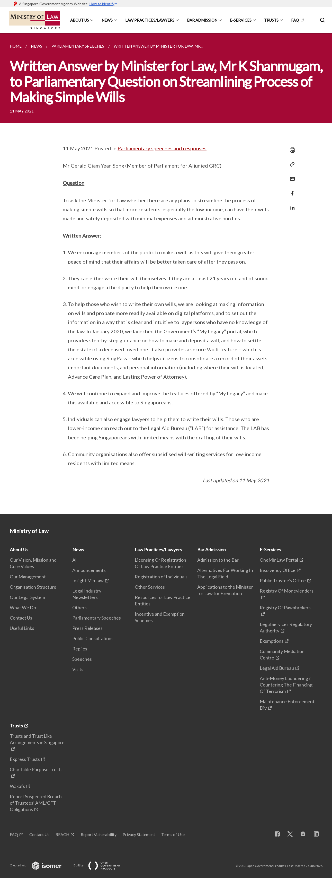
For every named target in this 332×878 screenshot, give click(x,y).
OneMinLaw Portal (279, 560)
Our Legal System (27, 597)
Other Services (150, 587)
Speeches (82, 659)
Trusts (271, 20)
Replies (79, 648)
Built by (101, 865)
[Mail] (291, 175)
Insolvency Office (277, 570)
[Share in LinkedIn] (291, 204)
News (107, 20)
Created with (40, 865)
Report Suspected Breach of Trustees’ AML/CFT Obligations (36, 803)
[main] (166, 273)
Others (79, 607)
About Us (79, 20)
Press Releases (87, 628)
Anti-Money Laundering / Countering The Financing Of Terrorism (286, 684)
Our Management (28, 576)
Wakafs (17, 786)
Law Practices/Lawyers (149, 20)
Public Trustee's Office (283, 580)
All (74, 560)
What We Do (23, 607)
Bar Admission (202, 20)
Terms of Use (173, 834)
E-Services (241, 20)
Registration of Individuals (161, 576)
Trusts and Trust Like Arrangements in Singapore (37, 739)
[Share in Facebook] (291, 190)
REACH (62, 834)
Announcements (89, 570)
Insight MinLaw (88, 580)
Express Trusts (25, 759)
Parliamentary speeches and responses (162, 148)
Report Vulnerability (98, 834)
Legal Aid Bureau (277, 668)
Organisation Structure (33, 587)
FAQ (295, 20)
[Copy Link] (291, 164)
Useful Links (22, 628)
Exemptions (271, 641)
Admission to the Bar (218, 560)
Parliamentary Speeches (96, 618)
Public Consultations (92, 638)
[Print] (291, 150)
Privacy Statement (139, 834)
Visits (77, 669)
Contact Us (21, 618)
